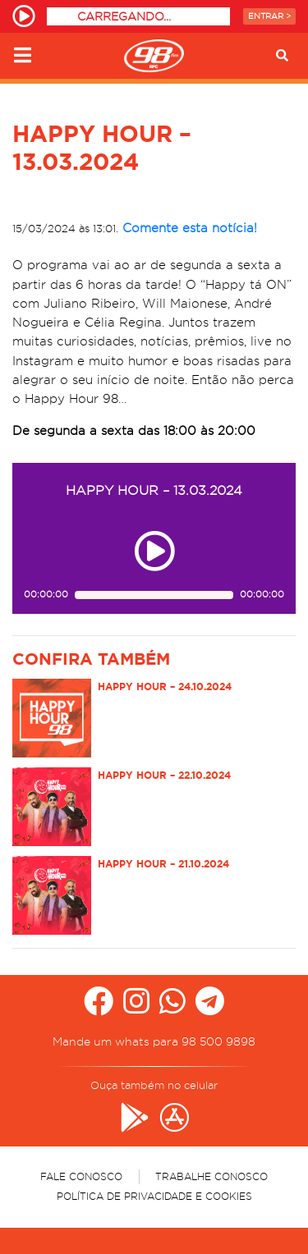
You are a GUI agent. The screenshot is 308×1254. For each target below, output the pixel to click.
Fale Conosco (81, 1176)
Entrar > (269, 16)
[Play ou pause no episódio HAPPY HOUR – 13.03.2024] (154, 551)
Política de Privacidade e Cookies (154, 1196)
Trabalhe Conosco (211, 1176)
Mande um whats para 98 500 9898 (154, 1041)
